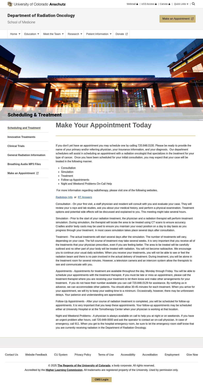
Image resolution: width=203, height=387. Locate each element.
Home (15, 34)
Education (31, 34)
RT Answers (85, 197)
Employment (172, 354)
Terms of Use (106, 354)
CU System (60, 354)
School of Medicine (21, 22)
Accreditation (150, 354)
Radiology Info (64, 197)
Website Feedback (36, 354)
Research (75, 34)
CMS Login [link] (101, 379)
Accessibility (128, 354)
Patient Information (98, 34)
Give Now (192, 354)
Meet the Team (53, 34)
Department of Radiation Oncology (41, 15)
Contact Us (11, 354)
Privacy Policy (83, 354)
